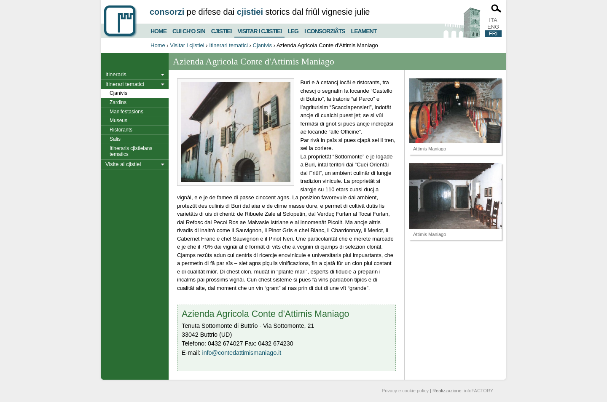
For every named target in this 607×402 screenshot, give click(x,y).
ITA (493, 20)
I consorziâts (324, 30)
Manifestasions (126, 112)
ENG (493, 27)
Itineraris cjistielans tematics (131, 151)
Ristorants (121, 130)
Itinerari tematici (228, 45)
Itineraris (115, 74)
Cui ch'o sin (188, 30)
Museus (118, 120)
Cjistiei (221, 30)
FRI (493, 33)
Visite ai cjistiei (123, 164)
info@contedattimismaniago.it (241, 352)
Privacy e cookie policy (405, 390)
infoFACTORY (478, 390)
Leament (364, 30)
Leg (292, 30)
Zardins (118, 102)
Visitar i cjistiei (259, 29)
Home (158, 30)
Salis (115, 139)
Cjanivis (262, 45)
